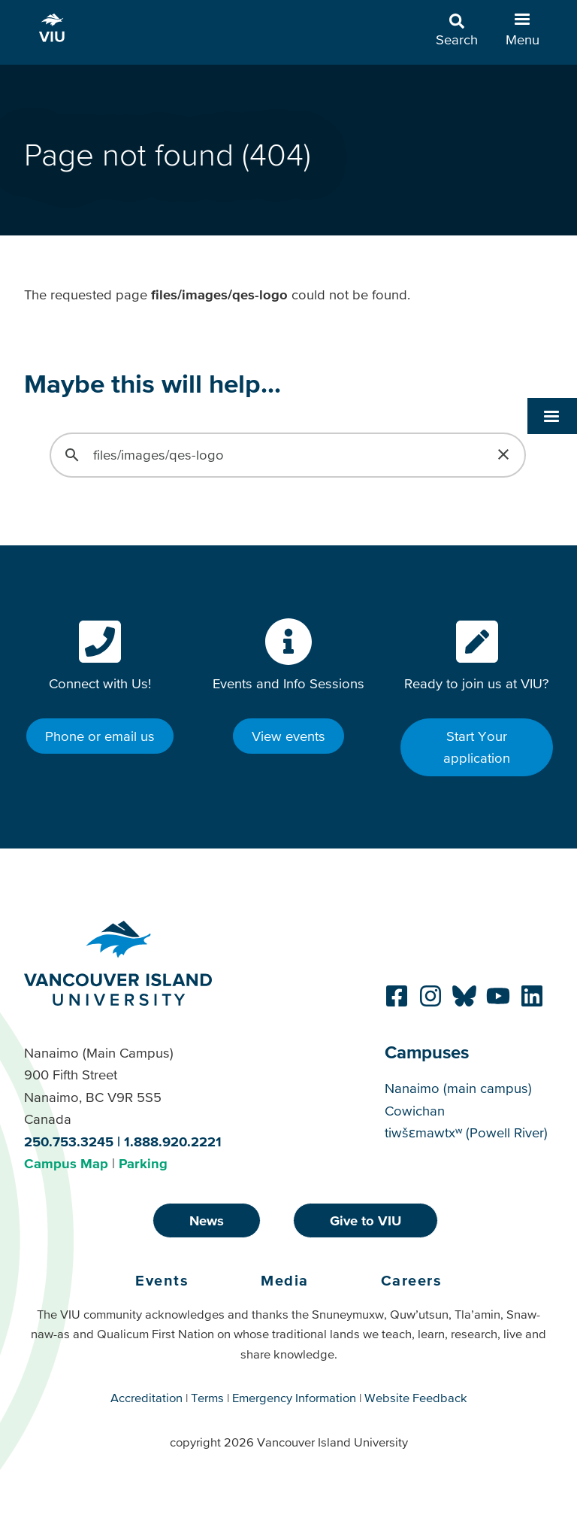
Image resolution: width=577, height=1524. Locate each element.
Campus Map (66, 1163)
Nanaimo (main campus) (458, 1088)
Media (285, 1280)
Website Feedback (415, 1397)
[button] (552, 302)
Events (162, 1280)
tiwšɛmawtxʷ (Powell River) (466, 1132)
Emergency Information (294, 1397)
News (206, 1220)
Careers (412, 1280)
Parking (143, 1163)
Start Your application (476, 747)
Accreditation (146, 1397)
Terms (207, 1397)
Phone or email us (100, 736)
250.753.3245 (68, 1141)
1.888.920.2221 (173, 1141)
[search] (285, 455)
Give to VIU (365, 1220)
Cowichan (415, 1111)
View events (288, 736)
